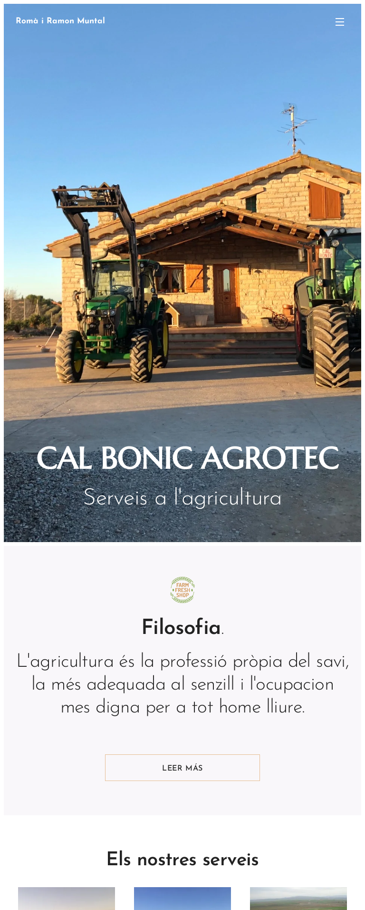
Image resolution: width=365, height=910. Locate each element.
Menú (340, 21)
